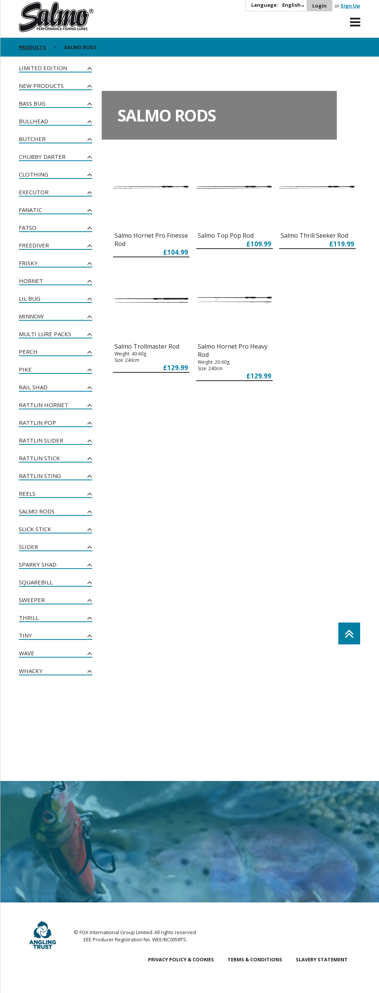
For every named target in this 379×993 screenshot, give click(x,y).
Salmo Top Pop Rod (226, 235)
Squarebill (36, 582)
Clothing (33, 174)
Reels (27, 493)
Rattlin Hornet (43, 405)
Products (32, 47)
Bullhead (33, 121)
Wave (26, 653)
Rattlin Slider (41, 440)
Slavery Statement (322, 959)
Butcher (32, 139)
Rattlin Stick (39, 458)
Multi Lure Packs (45, 334)
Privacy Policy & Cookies (181, 959)
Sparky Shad (38, 564)
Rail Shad (33, 387)
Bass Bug (32, 103)
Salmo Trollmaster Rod (147, 346)
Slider (28, 546)
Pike (25, 369)
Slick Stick (35, 529)
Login (319, 5)
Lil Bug (29, 298)
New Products (41, 85)
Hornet (31, 280)
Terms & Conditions (255, 959)
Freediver (34, 245)
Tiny (25, 635)
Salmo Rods (37, 511)
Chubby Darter (42, 156)
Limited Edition (43, 68)
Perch (28, 351)
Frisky (28, 263)
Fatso (28, 227)
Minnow (31, 316)
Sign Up (350, 5)
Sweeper (32, 600)
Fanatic (30, 210)
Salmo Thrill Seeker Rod (314, 235)
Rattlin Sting (40, 476)
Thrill (29, 617)
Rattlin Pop (37, 422)
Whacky (31, 671)
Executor (34, 192)
